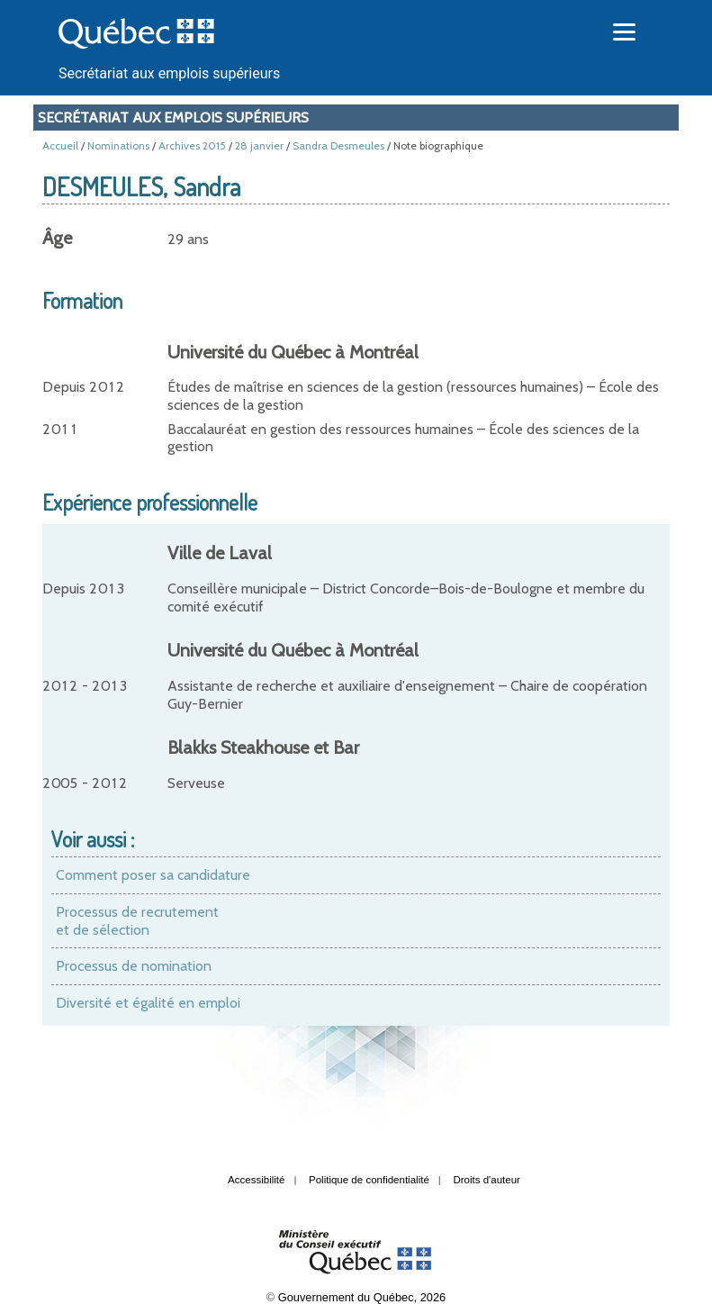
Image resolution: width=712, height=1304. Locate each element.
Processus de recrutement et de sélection (137, 920)
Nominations (118, 145)
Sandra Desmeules (338, 145)
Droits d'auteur (486, 1179)
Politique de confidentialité (369, 1179)
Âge (57, 238)
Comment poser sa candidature (153, 874)
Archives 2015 (192, 145)
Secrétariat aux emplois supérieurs (169, 73)
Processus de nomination (134, 965)
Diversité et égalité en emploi (148, 1002)
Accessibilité (256, 1179)
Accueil (60, 145)
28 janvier (259, 145)
